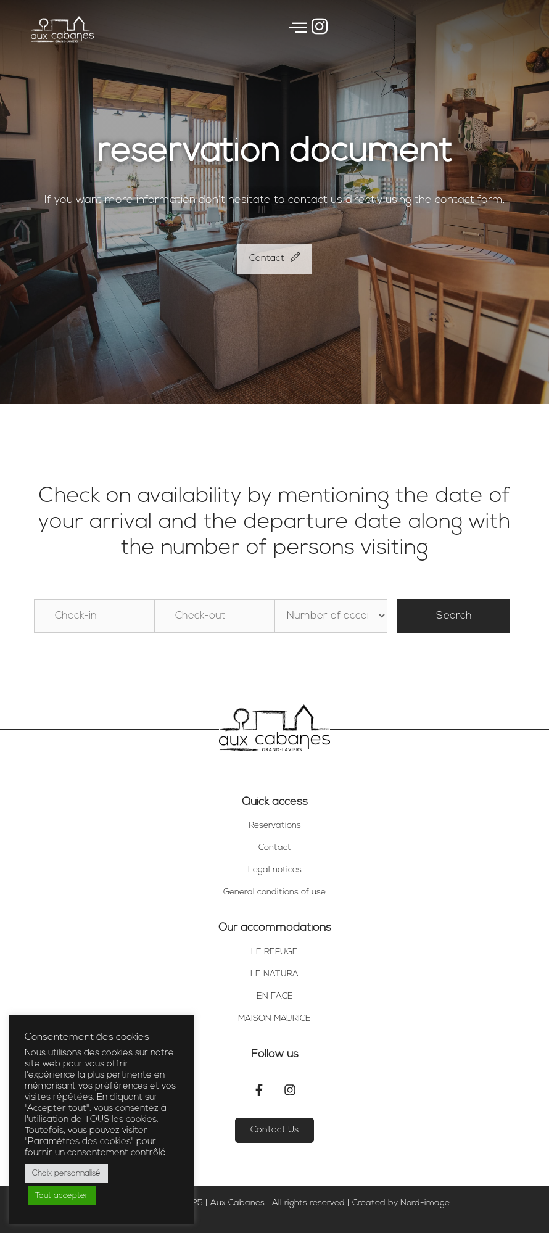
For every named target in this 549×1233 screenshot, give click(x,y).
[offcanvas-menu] (298, 29)
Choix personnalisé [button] (66, 1173)
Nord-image (425, 1203)
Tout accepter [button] (61, 1196)
